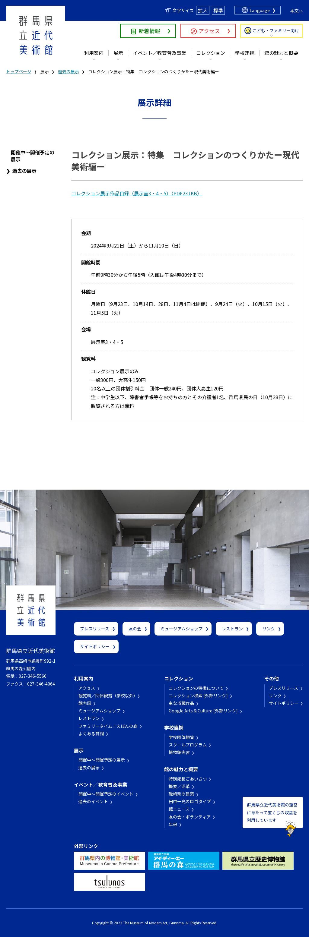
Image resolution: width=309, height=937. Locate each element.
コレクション (210, 52)
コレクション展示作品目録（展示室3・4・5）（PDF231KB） (136, 193)
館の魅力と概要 (281, 52)
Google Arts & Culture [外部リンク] (203, 711)
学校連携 (244, 52)
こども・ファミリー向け (276, 30)
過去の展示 (68, 71)
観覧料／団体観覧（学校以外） (106, 695)
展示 (118, 52)
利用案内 (94, 52)
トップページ (18, 71)
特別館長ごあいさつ (188, 779)
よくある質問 (91, 733)
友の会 (135, 629)
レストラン (232, 629)
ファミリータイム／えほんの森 (108, 726)
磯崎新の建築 (181, 794)
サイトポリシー (95, 646)
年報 (173, 824)
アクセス (209, 31)
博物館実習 (179, 752)
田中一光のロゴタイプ (190, 801)
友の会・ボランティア (190, 817)
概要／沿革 (179, 786)
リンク (268, 629)
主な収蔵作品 (181, 703)
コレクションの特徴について (196, 688)
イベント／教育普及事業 (159, 52)
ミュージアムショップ (181, 629)
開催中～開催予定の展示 (32, 155)
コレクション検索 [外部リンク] (198, 695)
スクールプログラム (188, 745)
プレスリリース (94, 629)
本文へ (296, 11)
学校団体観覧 (181, 737)
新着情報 (149, 31)
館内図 (84, 703)
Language (260, 10)
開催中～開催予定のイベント (105, 794)
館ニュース (179, 809)
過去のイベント (93, 801)
